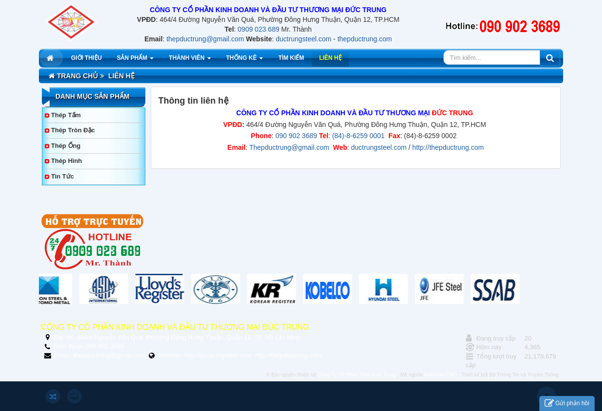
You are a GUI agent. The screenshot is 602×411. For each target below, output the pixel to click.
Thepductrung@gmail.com (289, 147)
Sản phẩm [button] (135, 60)
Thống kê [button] (244, 60)
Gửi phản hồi (567, 403)
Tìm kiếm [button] (291, 57)
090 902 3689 (296, 136)
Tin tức (62, 176)
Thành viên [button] (190, 60)
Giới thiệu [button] (86, 57)
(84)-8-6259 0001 (357, 136)
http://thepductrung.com (448, 147)
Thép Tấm (66, 115)
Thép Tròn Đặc (73, 130)
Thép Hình (66, 160)
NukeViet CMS (440, 374)
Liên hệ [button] (330, 57)
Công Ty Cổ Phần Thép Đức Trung (357, 374)
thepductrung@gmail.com (205, 39)
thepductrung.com (364, 39)
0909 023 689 (259, 29)
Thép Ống (66, 145)
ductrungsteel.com (303, 39)
